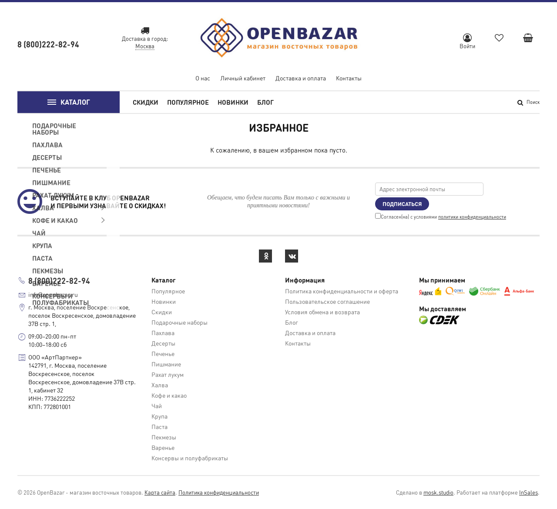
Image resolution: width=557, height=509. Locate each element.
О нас (202, 78)
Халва (159, 385)
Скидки (145, 102)
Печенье (162, 353)
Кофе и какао (169, 395)
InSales (528, 492)
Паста (159, 426)
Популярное (188, 102)
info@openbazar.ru (53, 294)
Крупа (159, 416)
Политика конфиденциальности (218, 492)
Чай (156, 405)
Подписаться (402, 203)
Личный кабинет (242, 78)
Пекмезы (163, 437)
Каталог (68, 102)
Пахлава (162, 332)
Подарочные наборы (179, 322)
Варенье (162, 447)
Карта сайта (159, 492)
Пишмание (166, 364)
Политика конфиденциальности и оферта (341, 291)
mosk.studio (438, 492)
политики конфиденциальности (472, 217)
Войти (467, 41)
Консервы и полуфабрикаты (189, 458)
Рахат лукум (167, 374)
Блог (265, 102)
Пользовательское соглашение (327, 301)
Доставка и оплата (300, 78)
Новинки (233, 102)
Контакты (349, 78)
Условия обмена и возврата (322, 312)
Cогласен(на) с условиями (440, 217)
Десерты (163, 343)
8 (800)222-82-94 (48, 44)
